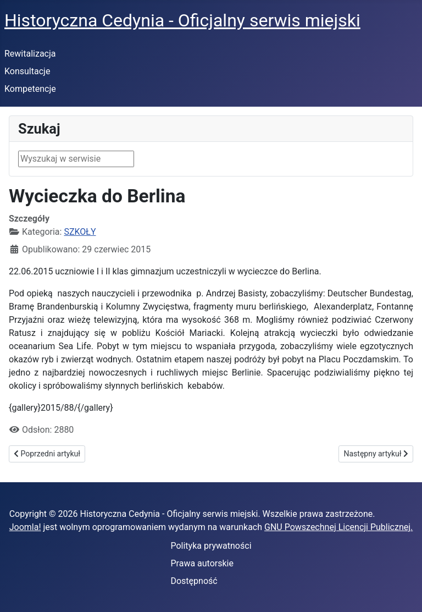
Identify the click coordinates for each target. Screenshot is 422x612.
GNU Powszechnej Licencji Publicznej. (338, 527)
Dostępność (193, 581)
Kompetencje (30, 89)
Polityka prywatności (210, 546)
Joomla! (25, 527)
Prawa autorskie (202, 563)
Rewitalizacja (30, 53)
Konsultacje (27, 71)
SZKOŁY (80, 232)
